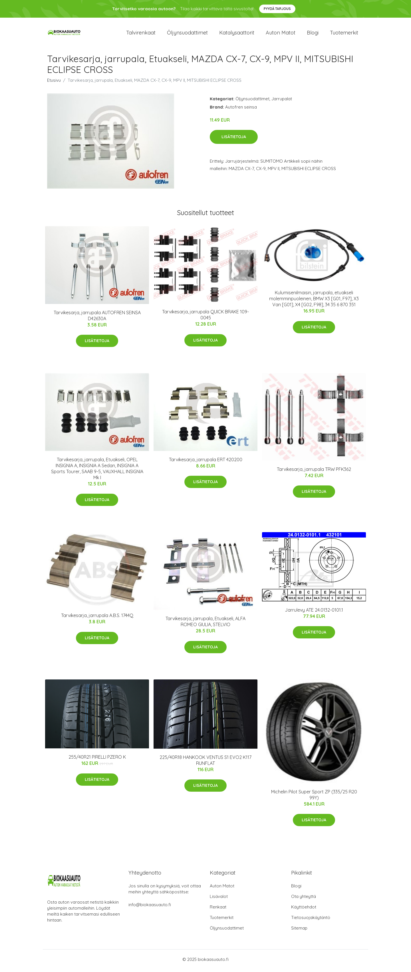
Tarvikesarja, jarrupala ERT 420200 (205, 462)
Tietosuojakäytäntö (310, 920)
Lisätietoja (233, 139)
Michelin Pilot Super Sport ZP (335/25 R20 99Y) (314, 797)
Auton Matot (222, 888)
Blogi (313, 34)
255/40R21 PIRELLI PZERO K (97, 760)
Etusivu (54, 83)
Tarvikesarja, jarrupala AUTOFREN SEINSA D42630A (97, 318)
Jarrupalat (281, 101)
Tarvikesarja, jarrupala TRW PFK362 (314, 472)
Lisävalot (219, 899)
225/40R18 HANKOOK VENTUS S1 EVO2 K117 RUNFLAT (205, 763)
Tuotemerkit (344, 34)
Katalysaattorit (236, 34)
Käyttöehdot (303, 909)
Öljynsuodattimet (187, 34)
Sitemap (299, 931)
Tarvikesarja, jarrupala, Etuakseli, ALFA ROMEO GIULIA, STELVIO (205, 624)
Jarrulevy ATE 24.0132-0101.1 (314, 613)
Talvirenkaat (141, 34)
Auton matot (280, 34)
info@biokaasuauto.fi (149, 907)
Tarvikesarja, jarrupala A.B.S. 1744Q (97, 618)
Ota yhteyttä (303, 899)
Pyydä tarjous (277, 9)
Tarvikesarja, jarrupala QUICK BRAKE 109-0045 (205, 318)
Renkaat (218, 909)
